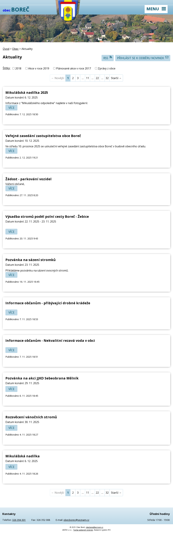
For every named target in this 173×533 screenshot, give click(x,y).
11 (87, 78)
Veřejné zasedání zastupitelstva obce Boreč (43, 135)
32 (107, 78)
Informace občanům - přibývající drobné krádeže (47, 303)
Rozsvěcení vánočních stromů (31, 417)
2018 (18, 68)
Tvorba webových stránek (83, 530)
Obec (15, 49)
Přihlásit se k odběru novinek (143, 58)
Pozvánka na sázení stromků (30, 259)
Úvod (6, 49)
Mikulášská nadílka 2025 (26, 92)
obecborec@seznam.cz (76, 520)
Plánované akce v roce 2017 (73, 68)
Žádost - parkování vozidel (28, 179)
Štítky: (6, 68)
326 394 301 (19, 520)
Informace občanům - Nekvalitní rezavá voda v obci (50, 340)
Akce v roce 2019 (38, 68)
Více (11, 108)
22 (97, 78)
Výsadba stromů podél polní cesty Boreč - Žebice (47, 216)
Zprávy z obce (106, 68)
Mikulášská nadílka (22, 456)
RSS (107, 58)
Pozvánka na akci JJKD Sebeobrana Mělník (42, 378)
